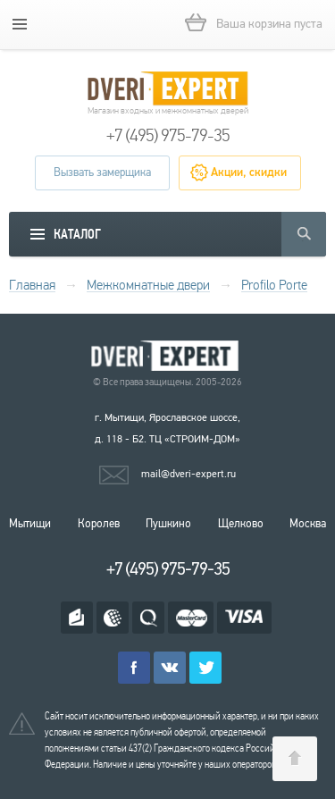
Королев (99, 524)
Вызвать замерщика (102, 172)
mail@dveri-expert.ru (188, 473)
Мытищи (30, 524)
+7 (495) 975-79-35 (168, 136)
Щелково (241, 524)
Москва (307, 524)
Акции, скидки (249, 172)
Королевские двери (168, 356)
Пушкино (168, 524)
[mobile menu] (19, 24)
